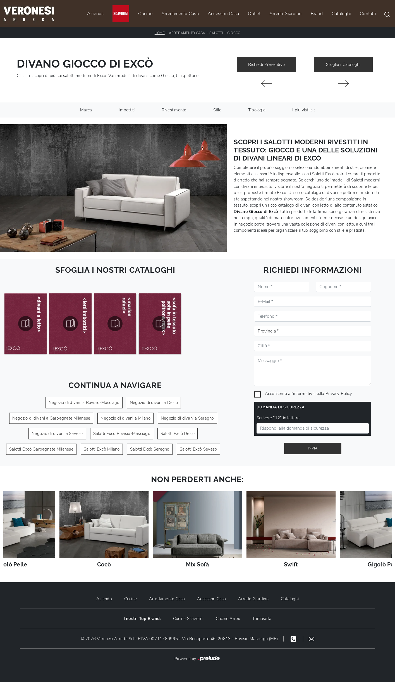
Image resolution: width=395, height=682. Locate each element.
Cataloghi (341, 14)
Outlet (254, 14)
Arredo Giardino (285, 14)
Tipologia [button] (256, 110)
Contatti (368, 14)
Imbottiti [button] (127, 110)
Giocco (234, 33)
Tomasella (262, 618)
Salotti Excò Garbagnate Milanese (41, 449)
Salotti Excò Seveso (198, 449)
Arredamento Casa (180, 14)
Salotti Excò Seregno (149, 449)
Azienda (95, 14)
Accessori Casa (223, 14)
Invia (312, 448)
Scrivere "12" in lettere (278, 418)
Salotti (216, 33)
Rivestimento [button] (174, 110)
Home (160, 33)
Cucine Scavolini (188, 618)
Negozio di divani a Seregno (187, 418)
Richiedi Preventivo (266, 64)
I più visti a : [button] (303, 110)
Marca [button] (86, 110)
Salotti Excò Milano (102, 449)
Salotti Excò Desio (178, 433)
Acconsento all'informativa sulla (308, 393)
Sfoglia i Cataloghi (343, 64)
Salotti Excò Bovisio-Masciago (121, 433)
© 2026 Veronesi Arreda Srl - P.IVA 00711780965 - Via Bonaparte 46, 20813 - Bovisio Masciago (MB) (179, 639)
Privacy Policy (338, 393)
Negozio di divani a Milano (125, 418)
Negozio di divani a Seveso (57, 433)
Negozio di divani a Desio (154, 402)
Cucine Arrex (228, 618)
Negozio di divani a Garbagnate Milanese (51, 418)
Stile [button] (217, 110)
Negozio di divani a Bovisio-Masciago (84, 402)
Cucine (145, 14)
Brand (317, 14)
